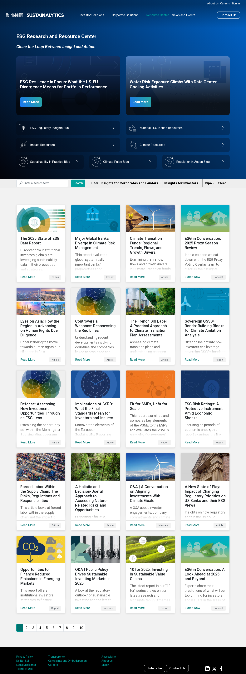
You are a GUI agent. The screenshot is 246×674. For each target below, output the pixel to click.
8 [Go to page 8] (67, 596)
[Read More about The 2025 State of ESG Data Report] (41, 239)
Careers (225, 3)
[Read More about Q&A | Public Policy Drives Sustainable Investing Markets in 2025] (95, 545)
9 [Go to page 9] (74, 596)
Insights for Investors (181, 182)
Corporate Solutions (125, 14)
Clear (222, 182)
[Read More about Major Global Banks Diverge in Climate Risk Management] (95, 239)
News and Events (183, 14)
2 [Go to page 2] (26, 596)
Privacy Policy (24, 624)
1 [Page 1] (20, 596)
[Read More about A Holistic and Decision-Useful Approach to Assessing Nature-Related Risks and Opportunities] (95, 469)
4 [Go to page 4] (40, 596)
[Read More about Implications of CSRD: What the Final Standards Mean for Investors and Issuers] (95, 392)
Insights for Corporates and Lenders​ (129, 182)
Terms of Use (24, 637)
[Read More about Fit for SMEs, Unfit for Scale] (150, 392)
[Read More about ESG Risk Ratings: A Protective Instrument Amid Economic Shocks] (205, 392)
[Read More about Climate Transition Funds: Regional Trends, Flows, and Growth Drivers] (150, 239)
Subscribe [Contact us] (154, 636)
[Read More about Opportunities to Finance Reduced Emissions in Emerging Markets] (41, 545)
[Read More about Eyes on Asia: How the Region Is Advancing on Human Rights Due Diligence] (41, 315)
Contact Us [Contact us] (228, 14)
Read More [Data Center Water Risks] (142, 101)
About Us (213, 3)
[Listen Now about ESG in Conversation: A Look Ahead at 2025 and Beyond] (205, 545)
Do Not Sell (22, 629)
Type (208, 182)
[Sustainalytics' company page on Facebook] (221, 636)
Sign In (235, 3)
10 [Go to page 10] (81, 596)
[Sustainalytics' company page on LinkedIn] (207, 636)
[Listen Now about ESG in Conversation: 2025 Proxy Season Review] (205, 239)
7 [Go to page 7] (60, 596)
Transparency (56, 624)
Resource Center (157, 14)
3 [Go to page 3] (33, 596)
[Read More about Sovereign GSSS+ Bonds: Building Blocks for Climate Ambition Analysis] (205, 315)
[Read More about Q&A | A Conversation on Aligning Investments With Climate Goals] (150, 469)
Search (78, 182)
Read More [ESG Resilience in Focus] (33, 101)
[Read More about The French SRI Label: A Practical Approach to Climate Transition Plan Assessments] (150, 315)
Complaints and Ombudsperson (67, 629)
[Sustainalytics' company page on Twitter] (214, 636)
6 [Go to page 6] (53, 596)
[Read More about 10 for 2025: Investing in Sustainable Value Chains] (150, 545)
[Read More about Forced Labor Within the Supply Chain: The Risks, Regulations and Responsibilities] (41, 469)
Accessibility (108, 624)
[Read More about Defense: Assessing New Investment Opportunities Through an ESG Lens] (41, 392)
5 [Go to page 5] (47, 596)
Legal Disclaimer (26, 633)
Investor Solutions (92, 14)
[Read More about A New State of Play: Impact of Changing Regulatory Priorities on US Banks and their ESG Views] (205, 469)
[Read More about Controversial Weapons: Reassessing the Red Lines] (95, 315)
